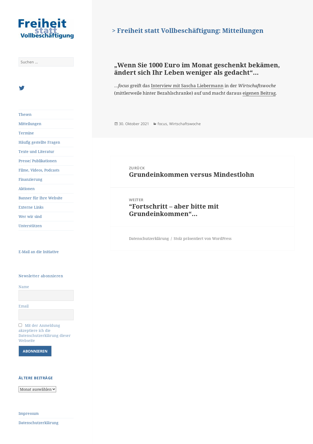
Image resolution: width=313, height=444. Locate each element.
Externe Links (31, 207)
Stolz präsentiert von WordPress (202, 238)
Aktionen (27, 188)
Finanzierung (30, 179)
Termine (26, 132)
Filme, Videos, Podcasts (39, 170)
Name (24, 286)
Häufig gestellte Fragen (39, 142)
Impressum (29, 413)
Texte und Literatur (36, 151)
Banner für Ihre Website (40, 197)
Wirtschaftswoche (185, 123)
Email (24, 306)
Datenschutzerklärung (39, 422)
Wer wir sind (30, 216)
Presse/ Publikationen (38, 160)
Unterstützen (30, 225)
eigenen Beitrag (259, 93)
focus (162, 123)
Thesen (25, 114)
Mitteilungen (30, 123)
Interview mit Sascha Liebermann (187, 85)
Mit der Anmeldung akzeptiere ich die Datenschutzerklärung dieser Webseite (45, 333)
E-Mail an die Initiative (39, 251)
